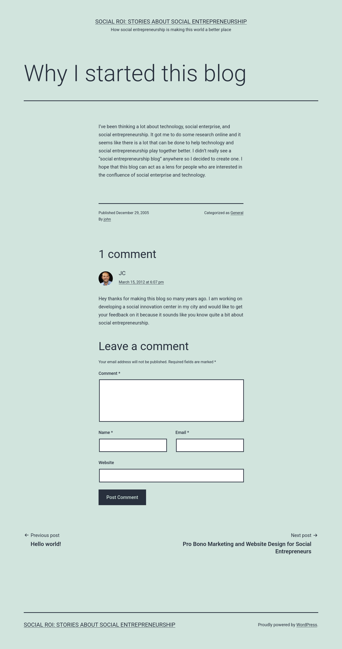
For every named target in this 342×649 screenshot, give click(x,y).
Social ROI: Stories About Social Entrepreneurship (171, 21)
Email (182, 432)
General (237, 213)
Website (106, 462)
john (107, 219)
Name (106, 432)
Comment (109, 373)
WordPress (306, 624)
